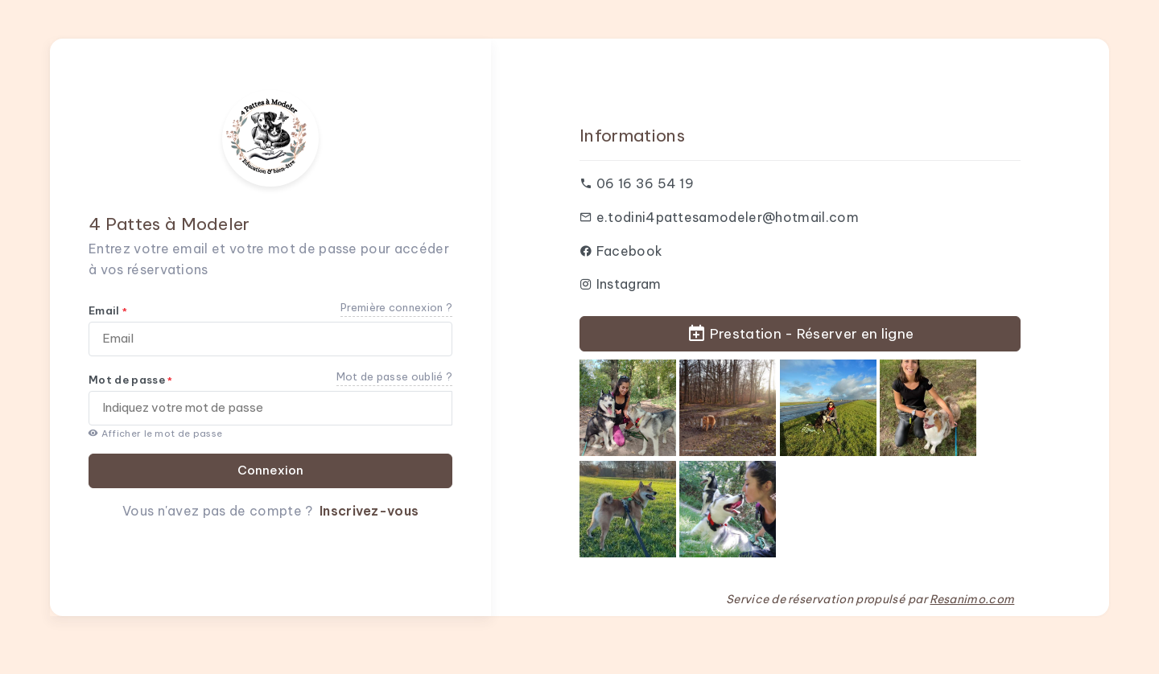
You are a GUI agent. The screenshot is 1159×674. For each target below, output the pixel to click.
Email (108, 310)
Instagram (629, 284)
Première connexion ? (396, 307)
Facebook (629, 251)
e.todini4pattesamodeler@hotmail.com (727, 217)
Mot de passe (131, 379)
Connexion (270, 470)
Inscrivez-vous (369, 511)
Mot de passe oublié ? (394, 376)
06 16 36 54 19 (645, 183)
